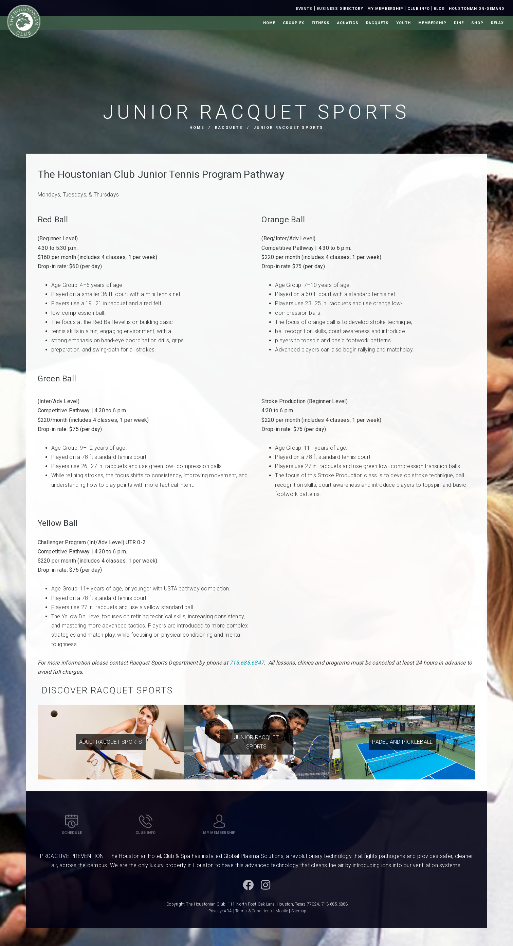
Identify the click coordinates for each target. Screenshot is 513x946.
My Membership (385, 8)
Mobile (281, 911)
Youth (403, 23)
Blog (439, 8)
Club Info (418, 8)
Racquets (377, 23)
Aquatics (348, 23)
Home (269, 23)
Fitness (321, 23)
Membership (432, 23)
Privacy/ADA (220, 911)
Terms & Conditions (253, 911)
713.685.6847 (247, 662)
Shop (477, 23)
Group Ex (293, 23)
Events (304, 8)
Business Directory (339, 8)
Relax (497, 23)
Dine (459, 23)
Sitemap (299, 911)
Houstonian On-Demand (477, 8)
